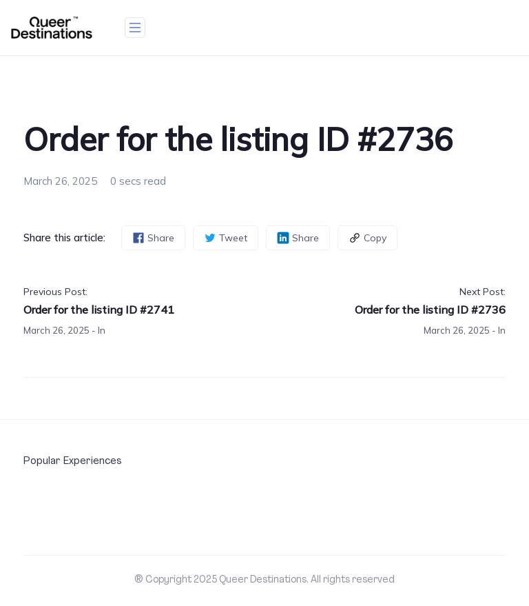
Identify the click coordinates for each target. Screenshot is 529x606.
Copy (367, 238)
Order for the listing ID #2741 (98, 309)
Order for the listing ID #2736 (430, 309)
